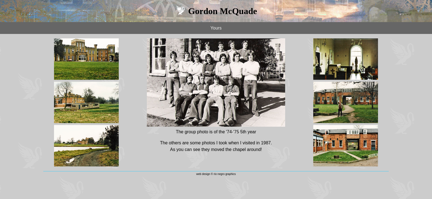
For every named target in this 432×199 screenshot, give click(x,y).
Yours (216, 28)
